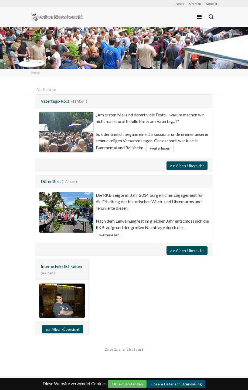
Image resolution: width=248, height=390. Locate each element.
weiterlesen (160, 148)
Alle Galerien (46, 89)
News (180, 4)
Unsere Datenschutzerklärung (176, 384)
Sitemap (195, 4)
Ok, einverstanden (127, 384)
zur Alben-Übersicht (187, 165)
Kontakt (211, 4)
